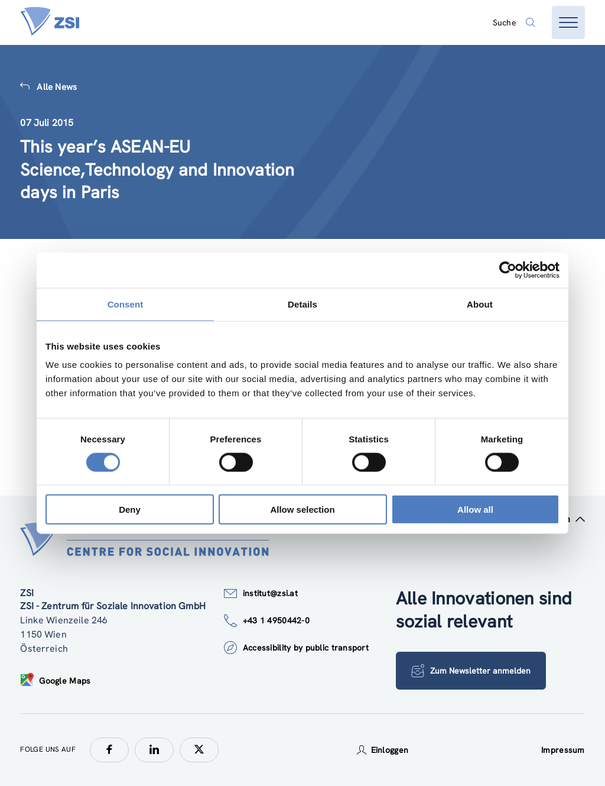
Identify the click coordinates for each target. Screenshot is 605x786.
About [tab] (480, 304)
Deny (130, 509)
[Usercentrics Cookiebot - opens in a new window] (508, 270)
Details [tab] (302, 304)
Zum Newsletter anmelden (471, 670)
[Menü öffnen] (568, 22)
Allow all (475, 509)
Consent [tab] (126, 304)
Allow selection (302, 509)
